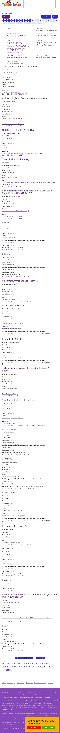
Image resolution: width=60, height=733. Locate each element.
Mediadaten (29, 683)
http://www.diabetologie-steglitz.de (13, 515)
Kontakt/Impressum (40, 683)
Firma (8, 40)
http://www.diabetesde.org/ (11, 92)
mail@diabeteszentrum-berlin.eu (12, 323)
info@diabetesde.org (8, 86)
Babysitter (39, 28)
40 (40, 658)
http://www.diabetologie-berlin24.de (13, 358)
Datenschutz (20, 683)
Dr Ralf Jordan (9, 492)
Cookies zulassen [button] (48, 727)
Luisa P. (6, 253)
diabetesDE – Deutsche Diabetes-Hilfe (21, 66)
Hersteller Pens (21, 425)
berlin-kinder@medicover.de (11, 148)
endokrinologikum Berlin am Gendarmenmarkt (25, 98)
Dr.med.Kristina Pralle (13, 305)
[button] (3, 3)
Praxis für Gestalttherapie (10, 394)
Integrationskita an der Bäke (16, 526)
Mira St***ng (8, 548)
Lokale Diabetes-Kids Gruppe (16, 56)
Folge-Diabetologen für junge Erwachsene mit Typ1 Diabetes (29, 334)
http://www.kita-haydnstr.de (11, 542)
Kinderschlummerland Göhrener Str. (20, 280)
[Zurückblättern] (16, 658)
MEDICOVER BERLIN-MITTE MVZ (18, 130)
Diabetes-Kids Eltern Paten (25, 488)
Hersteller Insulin (37, 425)
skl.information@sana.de (10, 177)
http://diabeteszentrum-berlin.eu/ (13, 328)
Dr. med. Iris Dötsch (12, 339)
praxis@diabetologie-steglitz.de (12, 510)
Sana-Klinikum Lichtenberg (15, 159)
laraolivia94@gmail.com (9, 641)
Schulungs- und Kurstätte (44, 56)
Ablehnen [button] (34, 727)
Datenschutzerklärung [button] (34, 723)
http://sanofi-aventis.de (9, 423)
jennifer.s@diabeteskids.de (10, 476)
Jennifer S (7, 458)
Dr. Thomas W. (9, 429)
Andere (9, 28)
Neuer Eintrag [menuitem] (46, 17)
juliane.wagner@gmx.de (9, 388)
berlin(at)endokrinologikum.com (12, 118)
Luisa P (5, 222)
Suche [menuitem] (55, 17)
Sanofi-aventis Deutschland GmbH (19, 400)
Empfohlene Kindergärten (44, 34)
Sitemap (50, 683)
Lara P (5, 626)
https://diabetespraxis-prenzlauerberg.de (15, 216)
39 (37, 658)
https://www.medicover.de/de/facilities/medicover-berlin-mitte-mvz (23, 153)
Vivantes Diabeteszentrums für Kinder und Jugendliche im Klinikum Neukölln (29, 595)
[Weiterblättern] (43, 658)
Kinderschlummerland (9, 299)
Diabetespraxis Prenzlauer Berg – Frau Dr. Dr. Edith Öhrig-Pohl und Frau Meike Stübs (27, 191)
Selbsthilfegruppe (12, 61)
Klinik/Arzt (39, 40)
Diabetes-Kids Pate (13, 34)
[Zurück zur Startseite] (12, 3)
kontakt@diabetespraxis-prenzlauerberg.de (15, 211)
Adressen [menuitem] (6, 17)
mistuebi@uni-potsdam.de (10, 564)
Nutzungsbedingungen (8, 683)
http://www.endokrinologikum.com (13, 124)
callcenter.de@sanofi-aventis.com (12, 418)
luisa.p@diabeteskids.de (9, 237)
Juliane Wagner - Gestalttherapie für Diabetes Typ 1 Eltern (27, 369)
